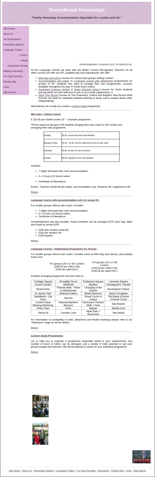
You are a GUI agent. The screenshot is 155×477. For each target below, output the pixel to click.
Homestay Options (13, 44)
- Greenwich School (17, 65)
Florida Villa (9, 81)
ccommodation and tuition (55, 81)
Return (34, 192)
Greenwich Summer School (54, 89)
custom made (79, 106)
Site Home (9, 28)
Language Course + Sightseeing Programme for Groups (64, 248)
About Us (8, 33)
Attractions (103, 470)
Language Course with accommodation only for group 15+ (65, 200)
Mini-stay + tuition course (46, 114)
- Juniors (23, 55)
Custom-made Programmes (47, 335)
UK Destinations (12, 39)
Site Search (9, 92)
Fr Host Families (86, 470)
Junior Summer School (87, 89)
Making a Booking (13, 71)
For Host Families (12, 76)
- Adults (23, 60)
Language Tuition (12, 49)
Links (6, 87)
